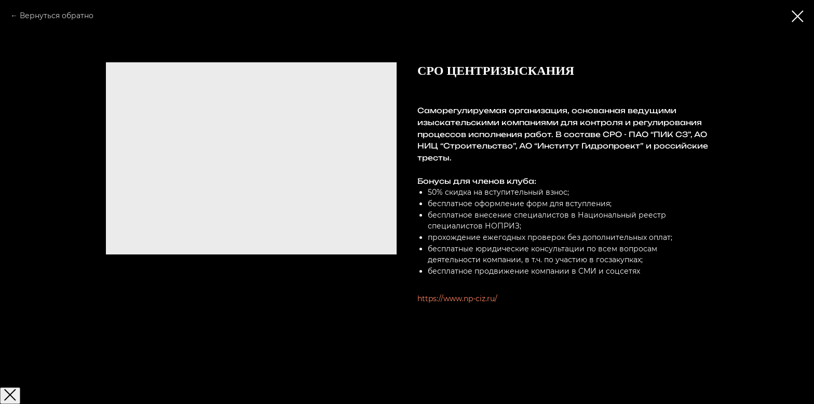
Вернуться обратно (56, 15)
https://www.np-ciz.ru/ (457, 298)
